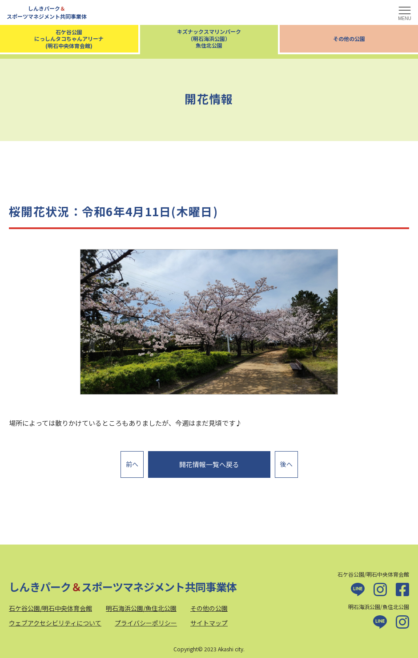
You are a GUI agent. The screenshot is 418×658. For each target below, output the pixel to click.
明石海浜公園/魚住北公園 (141, 603)
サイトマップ (209, 618)
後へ (286, 461)
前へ (132, 461)
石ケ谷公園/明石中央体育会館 (50, 603)
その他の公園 (349, 38)
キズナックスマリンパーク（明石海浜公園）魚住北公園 (209, 38)
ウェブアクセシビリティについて (55, 618)
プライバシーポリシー (146, 618)
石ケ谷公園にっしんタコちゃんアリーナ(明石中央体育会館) (69, 38)
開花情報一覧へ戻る (209, 462)
